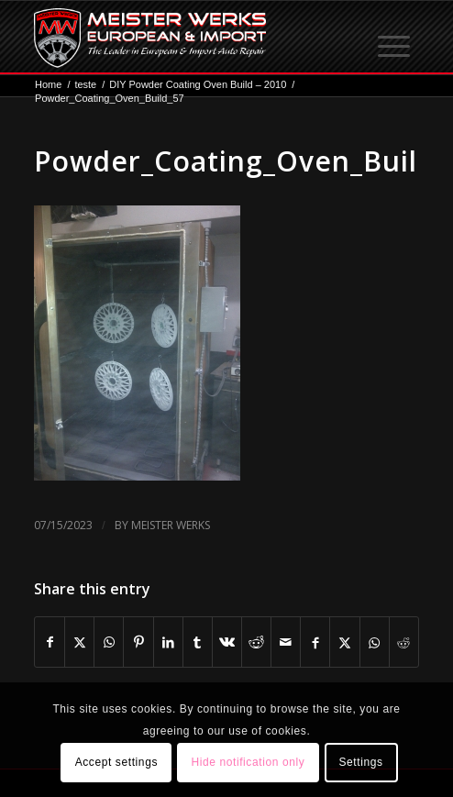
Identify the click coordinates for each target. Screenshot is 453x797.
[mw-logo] (188, 37)
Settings (360, 762)
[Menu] (395, 37)
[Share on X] (79, 642)
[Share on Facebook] (49, 642)
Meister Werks (170, 525)
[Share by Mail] (285, 642)
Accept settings (116, 762)
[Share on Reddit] (256, 642)
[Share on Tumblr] (197, 642)
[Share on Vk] (227, 642)
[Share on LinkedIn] (168, 642)
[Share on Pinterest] (138, 642)
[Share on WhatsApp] (108, 642)
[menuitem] (395, 37)
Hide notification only (247, 762)
